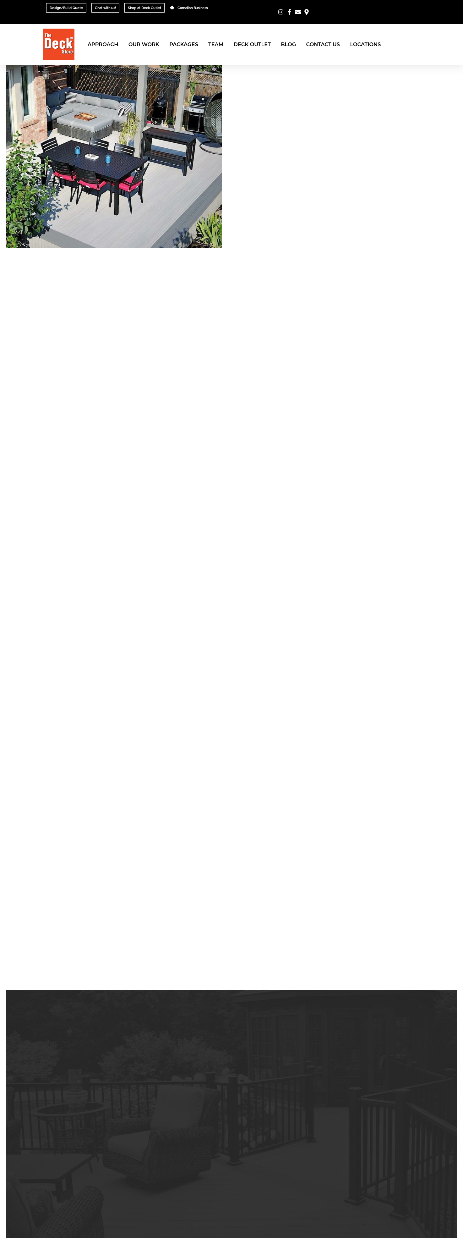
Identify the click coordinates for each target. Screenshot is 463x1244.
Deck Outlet (252, 44)
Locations (365, 44)
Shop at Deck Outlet (144, 8)
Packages (183, 44)
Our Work (143, 44)
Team (215, 44)
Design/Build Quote (66, 8)
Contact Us (323, 44)
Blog (288, 44)
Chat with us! (105, 8)
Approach (103, 44)
